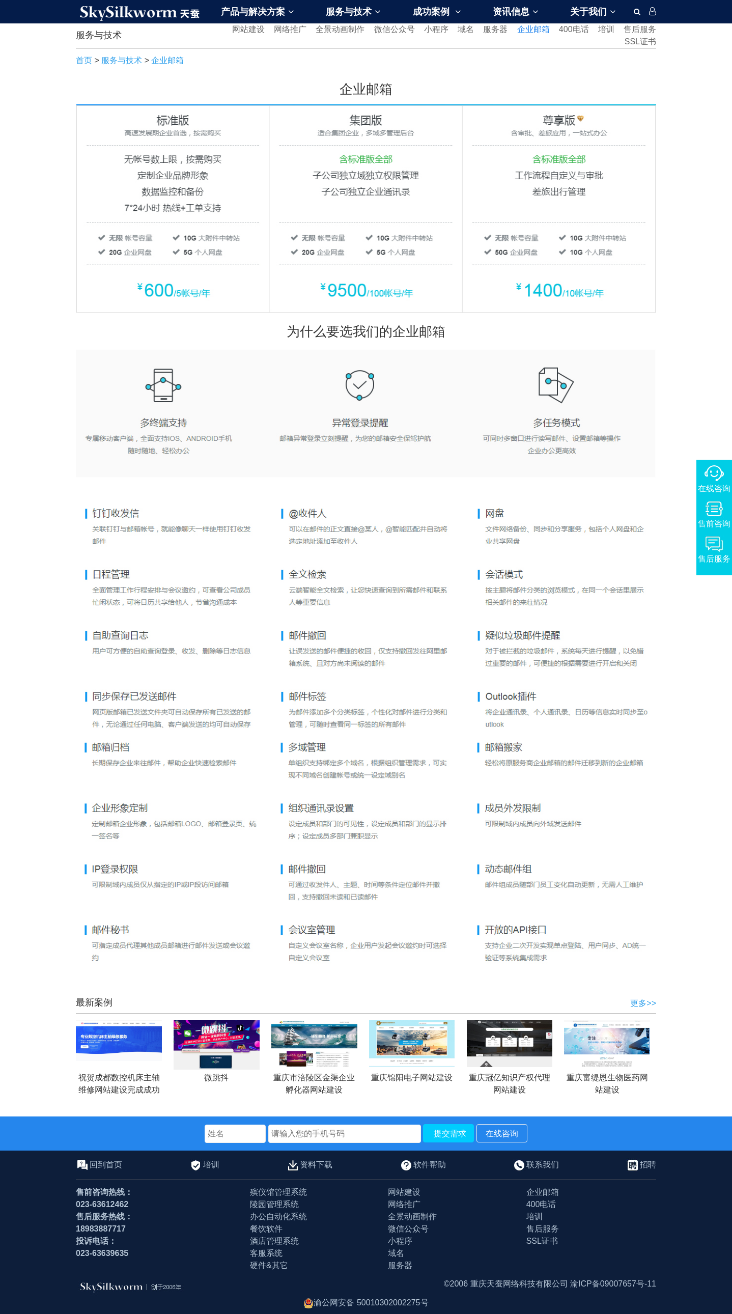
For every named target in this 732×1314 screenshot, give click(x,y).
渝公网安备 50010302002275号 (365, 1302)
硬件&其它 (269, 1265)
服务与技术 (353, 12)
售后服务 (640, 29)
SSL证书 (640, 41)
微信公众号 (394, 29)
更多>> (643, 1003)
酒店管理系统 (274, 1241)
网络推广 (290, 29)
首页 (84, 60)
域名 (466, 29)
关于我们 (592, 12)
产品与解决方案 (257, 12)
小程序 (436, 29)
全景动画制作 (340, 29)
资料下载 (316, 1164)
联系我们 (542, 1164)
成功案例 (437, 12)
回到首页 (106, 1164)
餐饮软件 (266, 1228)
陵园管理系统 (274, 1204)
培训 (606, 29)
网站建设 (248, 29)
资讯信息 (515, 12)
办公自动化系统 (278, 1216)
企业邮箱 (533, 29)
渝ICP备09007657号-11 (613, 1283)
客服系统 (266, 1253)
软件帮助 (429, 1164)
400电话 (574, 29)
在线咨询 (502, 1133)
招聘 (648, 1164)
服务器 (495, 29)
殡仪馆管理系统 (278, 1192)
